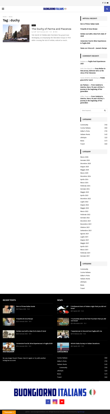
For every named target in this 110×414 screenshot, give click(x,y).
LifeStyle (83, 138)
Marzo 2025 (84, 173)
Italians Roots (85, 134)
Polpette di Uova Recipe (88, 29)
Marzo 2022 (84, 211)
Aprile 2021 (84, 246)
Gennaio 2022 (85, 218)
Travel (33, 25)
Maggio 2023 (84, 192)
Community (84, 125)
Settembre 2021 (86, 230)
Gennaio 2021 (85, 256)
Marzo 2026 (84, 157)
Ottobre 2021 (85, 227)
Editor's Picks (85, 131)
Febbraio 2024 (85, 186)
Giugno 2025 (84, 167)
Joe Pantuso (84, 85)
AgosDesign (81, 412)
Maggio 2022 (84, 208)
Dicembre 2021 (85, 221)
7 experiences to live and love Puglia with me (86, 331)
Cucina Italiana (85, 128)
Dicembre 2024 (85, 176)
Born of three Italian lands (89, 24)
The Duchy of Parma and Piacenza (51, 28)
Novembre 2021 (85, 224)
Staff (34, 32)
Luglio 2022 (84, 202)
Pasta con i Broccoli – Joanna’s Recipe (93, 48)
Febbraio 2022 (85, 215)
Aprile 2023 (84, 195)
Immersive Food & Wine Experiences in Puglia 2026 (34, 343)
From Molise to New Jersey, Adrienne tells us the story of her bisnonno (92, 71)
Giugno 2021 (84, 240)
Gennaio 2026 (85, 160)
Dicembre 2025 (85, 163)
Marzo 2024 (84, 183)
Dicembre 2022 (85, 199)
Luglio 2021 (84, 237)
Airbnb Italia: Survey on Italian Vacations (85, 343)
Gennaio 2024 (85, 189)
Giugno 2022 (84, 205)
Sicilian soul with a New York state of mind (31, 331)
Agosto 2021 (84, 234)
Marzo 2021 (84, 250)
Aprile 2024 (84, 179)
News (82, 141)
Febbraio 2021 (85, 253)
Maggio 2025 (84, 170)
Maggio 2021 (84, 243)
